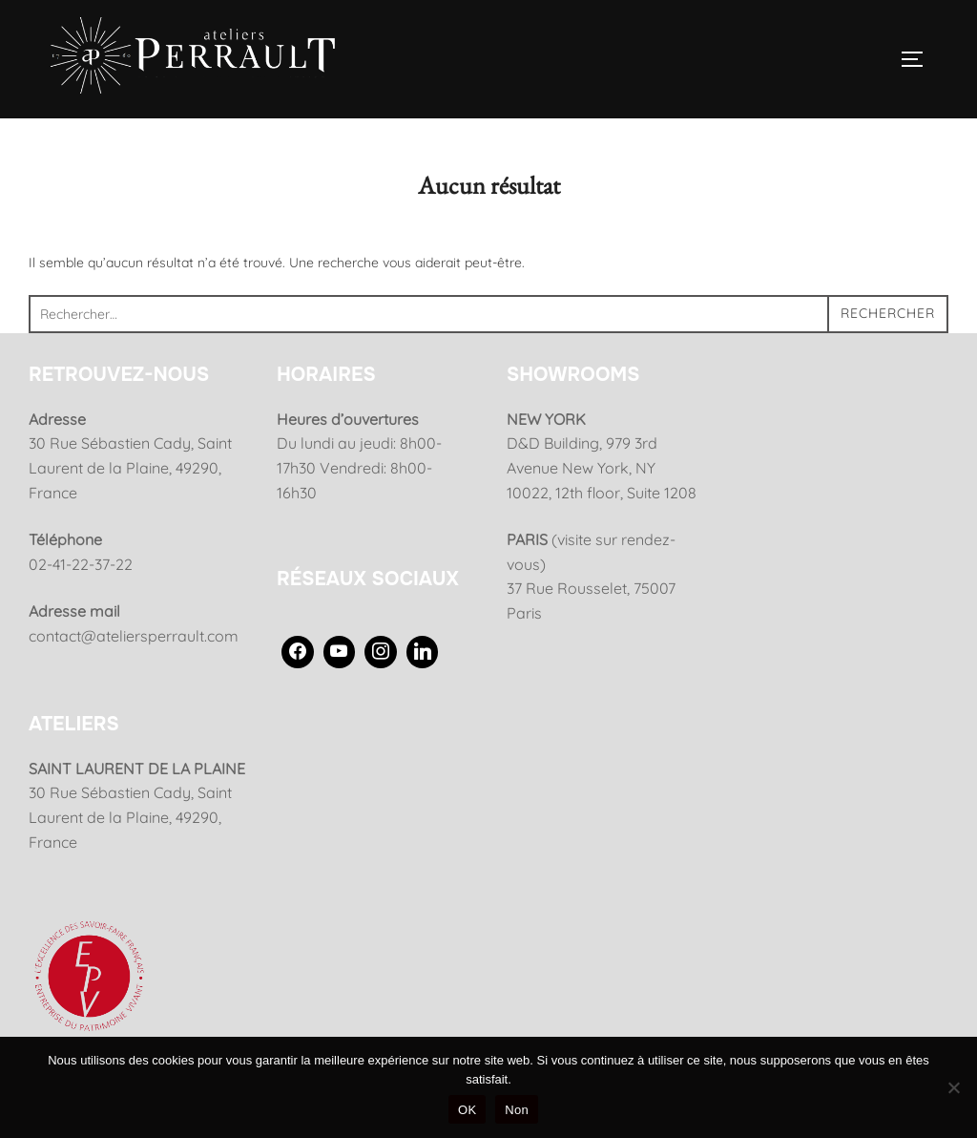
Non (517, 1110)
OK (467, 1110)
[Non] (953, 1087)
